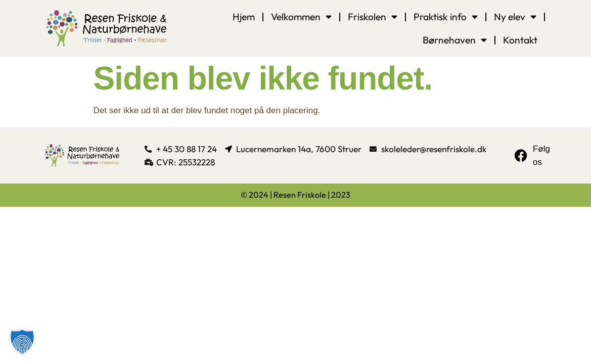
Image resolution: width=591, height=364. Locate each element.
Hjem (244, 17)
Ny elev (515, 16)
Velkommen (301, 16)
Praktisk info (446, 16)
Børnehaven (455, 40)
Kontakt (520, 40)
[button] (22, 342)
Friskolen (372, 16)
